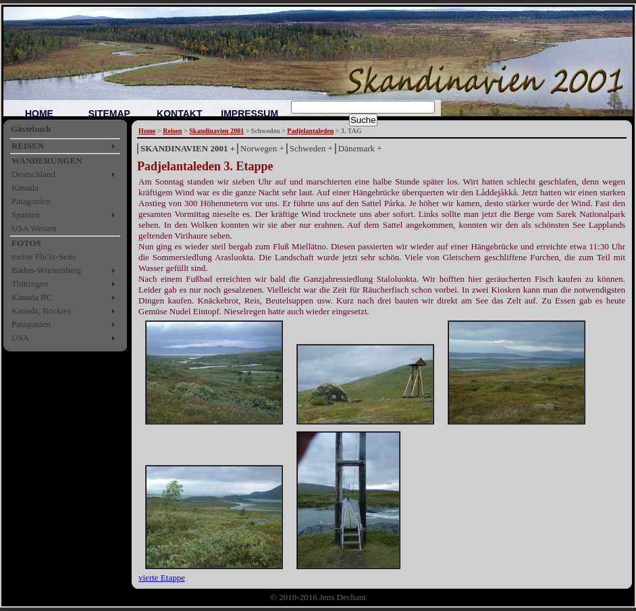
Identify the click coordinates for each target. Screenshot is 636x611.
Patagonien (31, 201)
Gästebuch (31, 129)
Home (147, 131)
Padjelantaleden (310, 131)
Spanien (25, 215)
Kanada (24, 187)
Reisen (172, 131)
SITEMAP (109, 113)
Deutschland (33, 174)
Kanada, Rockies (41, 311)
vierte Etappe (161, 577)
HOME (39, 113)
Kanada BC (31, 297)
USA (20, 338)
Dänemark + (360, 148)
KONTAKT (179, 113)
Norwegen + (262, 148)
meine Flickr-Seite (43, 256)
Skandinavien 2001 (216, 131)
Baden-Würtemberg (46, 270)
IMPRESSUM (249, 113)
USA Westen (33, 228)
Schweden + (311, 148)
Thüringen (29, 283)
